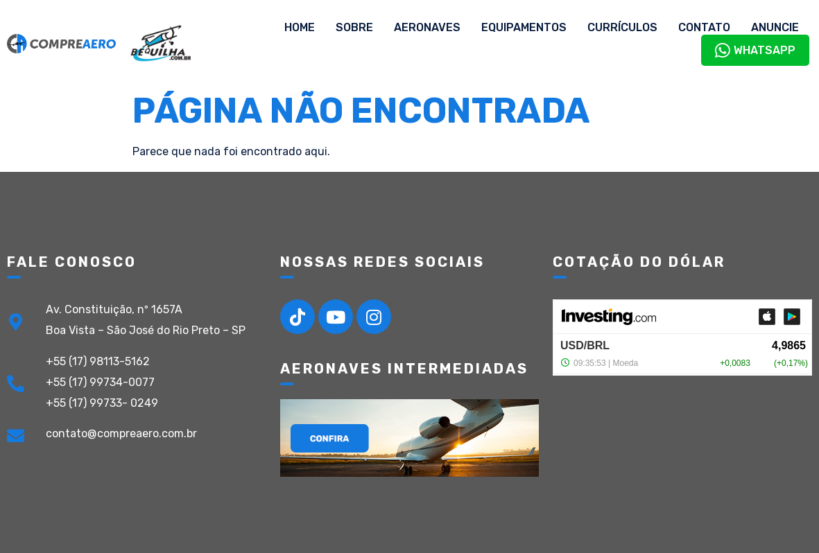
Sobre (354, 27)
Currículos (622, 27)
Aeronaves (427, 27)
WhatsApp (755, 50)
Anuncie (775, 27)
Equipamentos (524, 27)
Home (299, 27)
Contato (704, 27)
